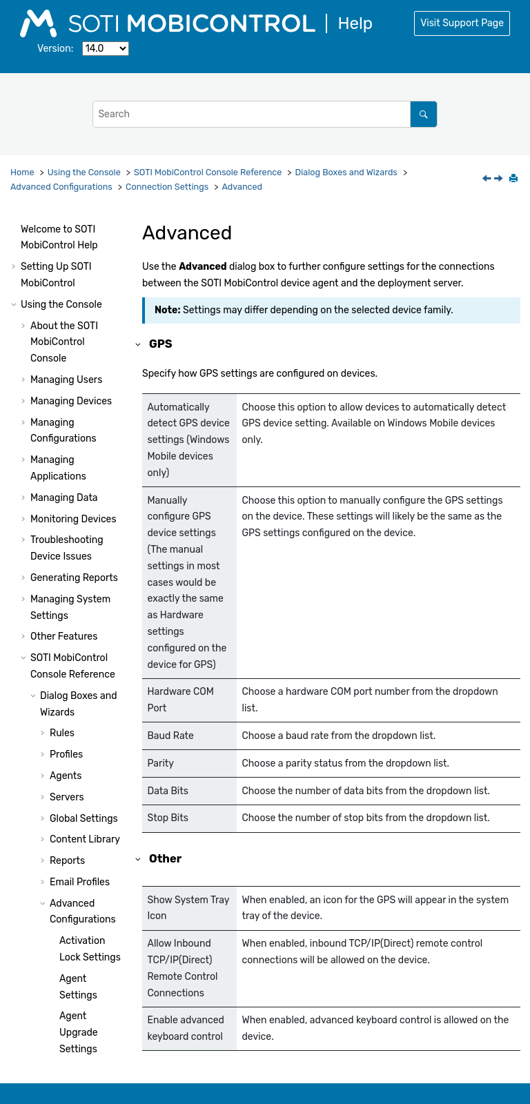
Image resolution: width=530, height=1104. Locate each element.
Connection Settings (167, 186)
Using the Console (84, 172)
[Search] (423, 114)
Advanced (242, 186)
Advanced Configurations (61, 186)
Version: (55, 49)
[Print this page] (515, 179)
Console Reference (208, 172)
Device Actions (83, 886)
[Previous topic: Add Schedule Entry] (488, 180)
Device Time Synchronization (90, 740)
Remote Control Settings (78, 503)
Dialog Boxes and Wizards (346, 172)
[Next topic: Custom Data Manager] (499, 180)
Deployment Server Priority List (86, 428)
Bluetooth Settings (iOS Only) (88, 223)
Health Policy (88, 465)
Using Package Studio (70, 1021)
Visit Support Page (462, 23)
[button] (53, 261)
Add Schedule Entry (90, 315)
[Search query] (264, 114)
